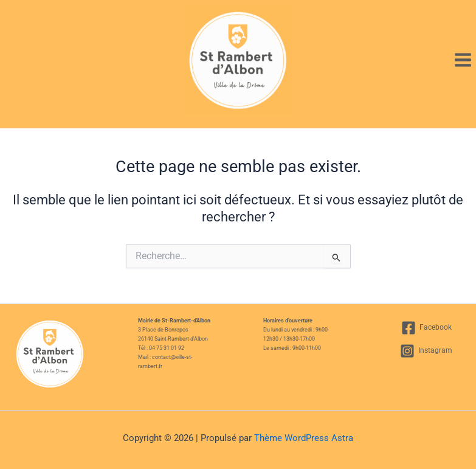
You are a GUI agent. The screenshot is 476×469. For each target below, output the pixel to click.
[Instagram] (426, 351)
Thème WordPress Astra (303, 438)
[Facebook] (426, 327)
